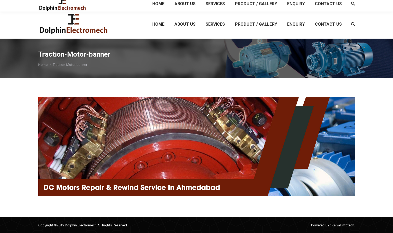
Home (43, 65)
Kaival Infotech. (343, 225)
